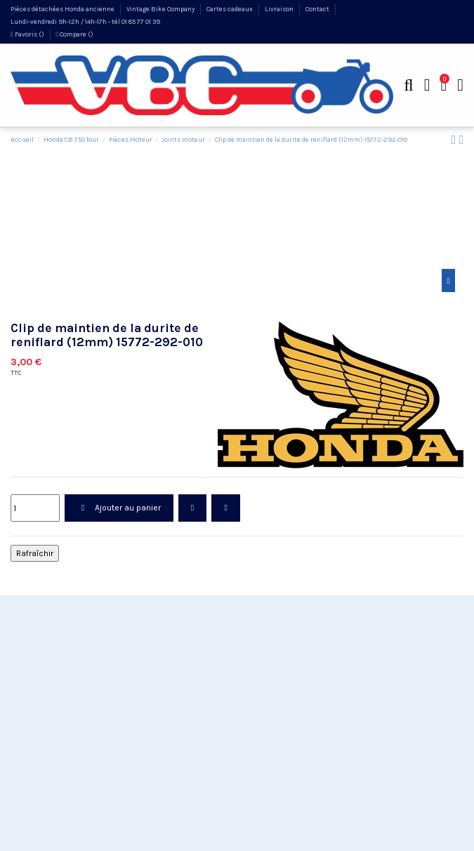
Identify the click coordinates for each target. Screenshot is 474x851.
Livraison (280, 9)
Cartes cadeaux (230, 9)
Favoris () (28, 34)
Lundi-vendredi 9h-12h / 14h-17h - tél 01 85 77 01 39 (85, 21)
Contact (318, 9)
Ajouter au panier (118, 508)
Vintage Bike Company (161, 9)
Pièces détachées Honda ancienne (63, 9)
